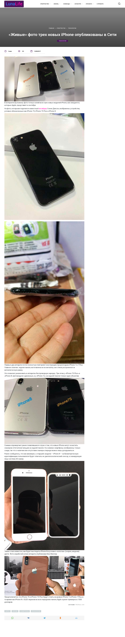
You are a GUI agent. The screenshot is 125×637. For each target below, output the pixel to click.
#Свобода (66, 4)
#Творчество (44, 4)
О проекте (100, 4)
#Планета (89, 4)
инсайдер (43, 108)
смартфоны (25, 611)
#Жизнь (56, 4)
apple (8, 611)
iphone (15, 611)
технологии (62, 40)
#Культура (78, 4)
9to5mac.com (79, 605)
